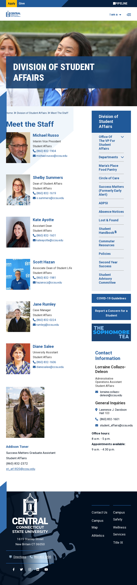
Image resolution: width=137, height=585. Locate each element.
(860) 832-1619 (46, 193)
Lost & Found (108, 220)
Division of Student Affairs (109, 121)
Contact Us (99, 512)
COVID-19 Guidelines (111, 298)
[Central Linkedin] (37, 569)
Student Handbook (106, 230)
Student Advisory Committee (107, 278)
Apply (11, 3)
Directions (19, 557)
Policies (105, 254)
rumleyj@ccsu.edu (47, 324)
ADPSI (103, 203)
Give (22, 3)
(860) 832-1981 (46, 277)
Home (9, 113)
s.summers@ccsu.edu (50, 198)
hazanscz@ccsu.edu (49, 282)
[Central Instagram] (29, 569)
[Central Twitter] (21, 569)
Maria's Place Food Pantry (108, 167)
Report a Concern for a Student (111, 313)
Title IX (118, 543)
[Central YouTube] (46, 569)
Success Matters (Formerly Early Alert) (111, 190)
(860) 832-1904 (46, 151)
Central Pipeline (121, 3)
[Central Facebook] (14, 569)
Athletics (98, 536)
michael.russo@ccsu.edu (51, 156)
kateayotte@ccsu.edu (49, 240)
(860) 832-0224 (46, 320)
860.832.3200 (42, 557)
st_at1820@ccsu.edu (20, 469)
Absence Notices (111, 211)
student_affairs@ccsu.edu (116, 425)
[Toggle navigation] (128, 14)
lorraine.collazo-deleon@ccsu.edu (111, 393)
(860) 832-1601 (110, 419)
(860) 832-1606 (46, 362)
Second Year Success (108, 264)
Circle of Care (109, 178)
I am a (114, 14)
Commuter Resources (107, 243)
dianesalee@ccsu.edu (50, 367)
